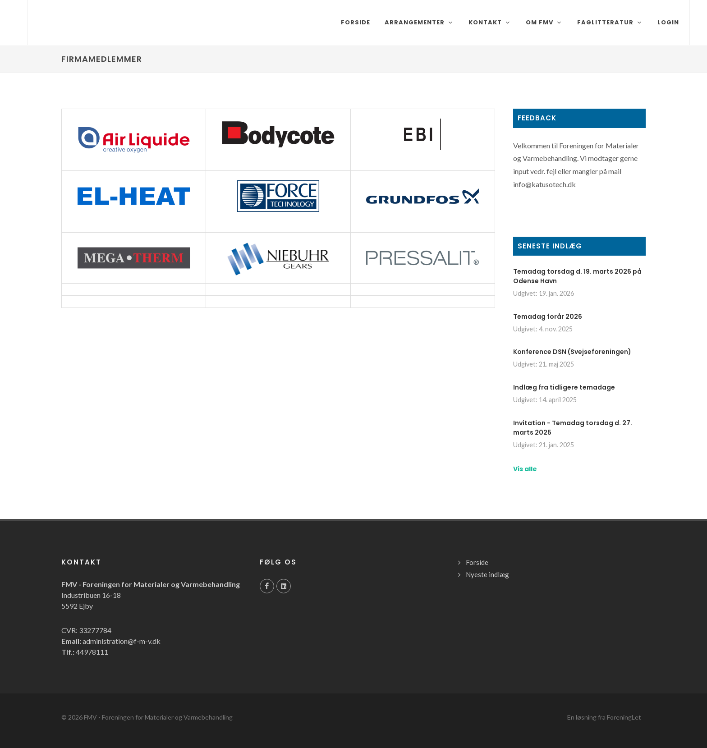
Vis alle (525, 468)
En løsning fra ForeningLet (604, 717)
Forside (477, 562)
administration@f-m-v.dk (122, 641)
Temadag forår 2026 (547, 316)
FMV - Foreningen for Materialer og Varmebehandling (158, 717)
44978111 (92, 651)
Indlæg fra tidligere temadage (564, 387)
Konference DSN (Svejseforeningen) (572, 351)
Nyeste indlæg (487, 574)
